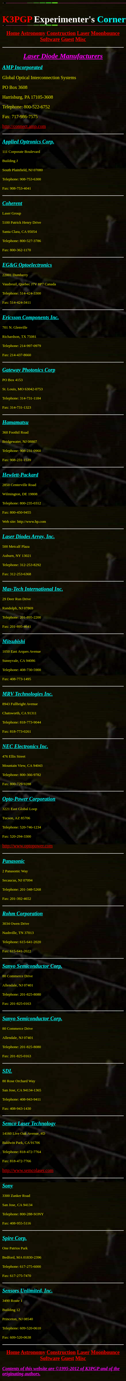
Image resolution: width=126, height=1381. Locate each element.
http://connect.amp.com (24, 126)
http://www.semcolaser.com (28, 1170)
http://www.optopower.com (27, 845)
